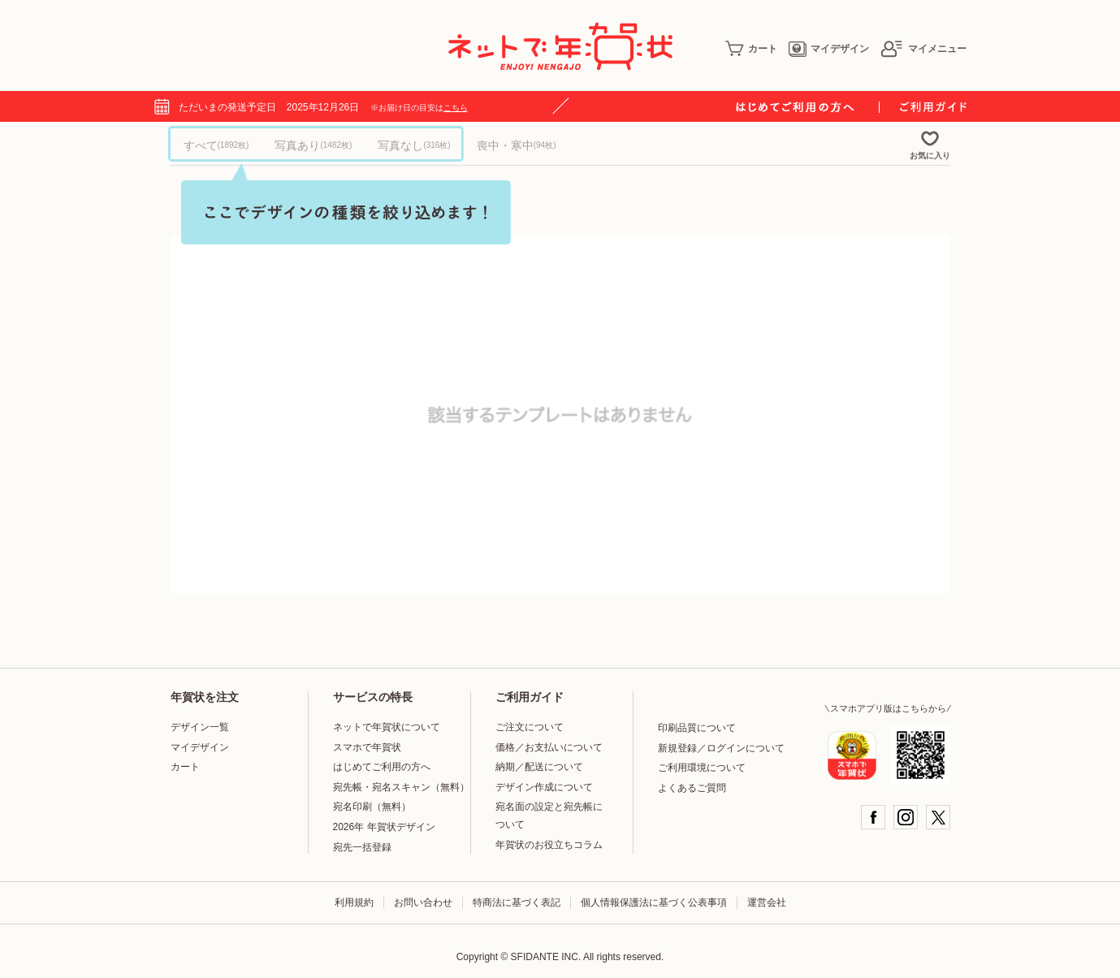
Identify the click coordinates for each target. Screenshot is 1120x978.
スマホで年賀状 (367, 747)
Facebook (873, 817)
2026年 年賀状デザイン (384, 827)
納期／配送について (539, 766)
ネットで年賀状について (386, 727)
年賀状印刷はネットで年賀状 (560, 46)
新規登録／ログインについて (721, 748)
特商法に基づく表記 (516, 902)
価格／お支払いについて (549, 747)
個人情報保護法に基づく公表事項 (654, 902)
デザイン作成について (544, 787)
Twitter (938, 817)
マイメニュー (923, 49)
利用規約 (354, 902)
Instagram (905, 817)
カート (751, 49)
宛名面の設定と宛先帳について (549, 815)
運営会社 (766, 902)
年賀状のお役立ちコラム (549, 844)
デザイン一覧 (200, 727)
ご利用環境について (702, 767)
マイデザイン (829, 49)
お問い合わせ (423, 902)
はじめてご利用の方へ (381, 766)
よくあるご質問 (692, 788)
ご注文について (529, 727)
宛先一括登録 (362, 847)
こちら (455, 107)
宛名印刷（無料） (372, 806)
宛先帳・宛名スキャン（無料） (401, 787)
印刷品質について (697, 728)
